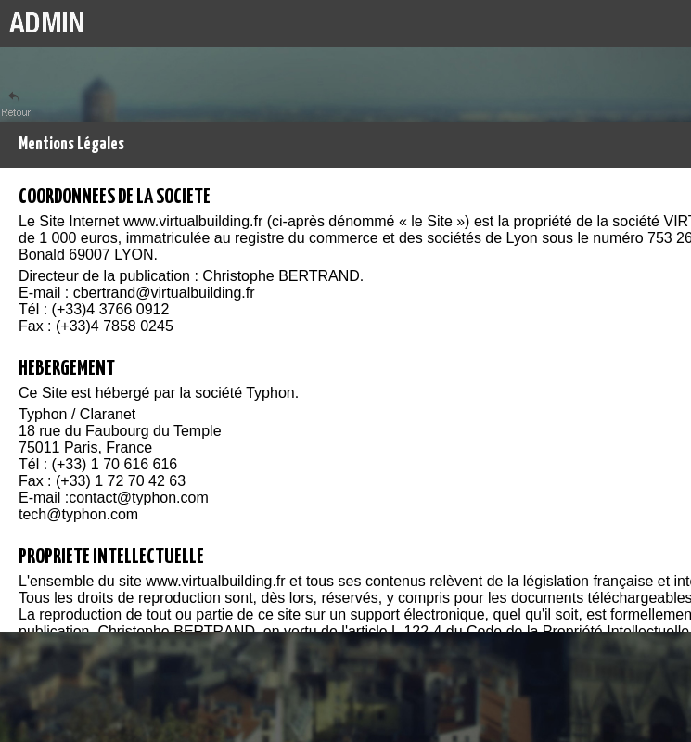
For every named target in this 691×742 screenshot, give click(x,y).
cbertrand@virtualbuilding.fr (164, 293)
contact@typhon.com (139, 497)
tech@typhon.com (78, 514)
